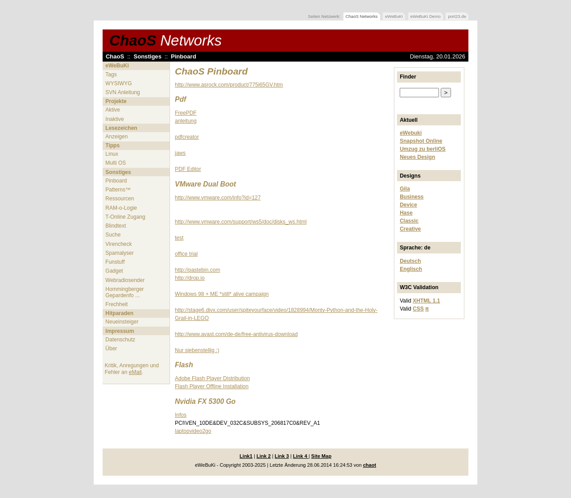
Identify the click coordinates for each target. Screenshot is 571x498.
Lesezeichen (121, 128)
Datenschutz (120, 339)
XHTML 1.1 (426, 301)
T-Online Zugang (125, 217)
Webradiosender (125, 280)
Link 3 (282, 456)
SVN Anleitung (122, 92)
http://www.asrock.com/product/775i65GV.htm (229, 85)
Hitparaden (119, 313)
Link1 (246, 456)
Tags (110, 74)
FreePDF (186, 113)
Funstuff (114, 262)
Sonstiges (147, 56)
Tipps (112, 145)
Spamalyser (119, 253)
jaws (180, 153)
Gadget (114, 271)
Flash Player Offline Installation (211, 386)
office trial (186, 254)
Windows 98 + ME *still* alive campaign (222, 294)
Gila (405, 189)
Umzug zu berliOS (423, 149)
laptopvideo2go (193, 431)
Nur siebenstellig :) (197, 350)
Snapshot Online (421, 141)
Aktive (112, 110)
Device (408, 205)
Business (411, 197)
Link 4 (301, 456)
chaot (369, 465)
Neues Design (417, 157)
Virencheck (118, 244)
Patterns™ (118, 190)
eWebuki (411, 133)
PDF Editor (188, 169)
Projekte (115, 101)
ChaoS (165, 40)
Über (111, 348)
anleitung (186, 121)
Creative (410, 229)
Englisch (411, 269)
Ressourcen (119, 198)
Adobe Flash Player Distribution (212, 378)
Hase (406, 213)
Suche (112, 235)
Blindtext (115, 226)
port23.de (457, 16)
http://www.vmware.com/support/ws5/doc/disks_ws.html (240, 222)
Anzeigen (116, 136)
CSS (418, 309)
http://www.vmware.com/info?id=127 (218, 198)
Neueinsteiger (121, 322)
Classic (409, 221)
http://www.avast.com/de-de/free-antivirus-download (236, 334)
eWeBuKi (394, 16)
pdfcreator (187, 137)
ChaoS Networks (362, 16)
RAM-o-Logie (121, 208)
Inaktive (114, 119)
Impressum (119, 331)
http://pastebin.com (197, 270)
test (179, 238)
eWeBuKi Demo (425, 16)
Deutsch (410, 261)
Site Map (321, 456)
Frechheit (116, 304)
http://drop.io (190, 278)
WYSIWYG (118, 83)
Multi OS (115, 163)
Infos (180, 415)
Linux (111, 154)
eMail (135, 372)
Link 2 (264, 456)
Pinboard (183, 56)
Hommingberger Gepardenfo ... (124, 292)
